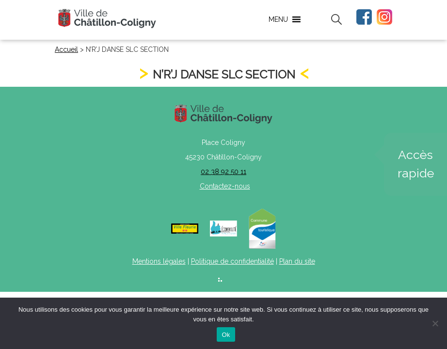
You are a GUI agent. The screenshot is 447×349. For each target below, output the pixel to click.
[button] (278, 19)
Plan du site (297, 261)
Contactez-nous (225, 186)
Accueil (66, 49)
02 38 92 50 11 (223, 171)
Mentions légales (159, 261)
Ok (226, 334)
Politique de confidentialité (232, 261)
